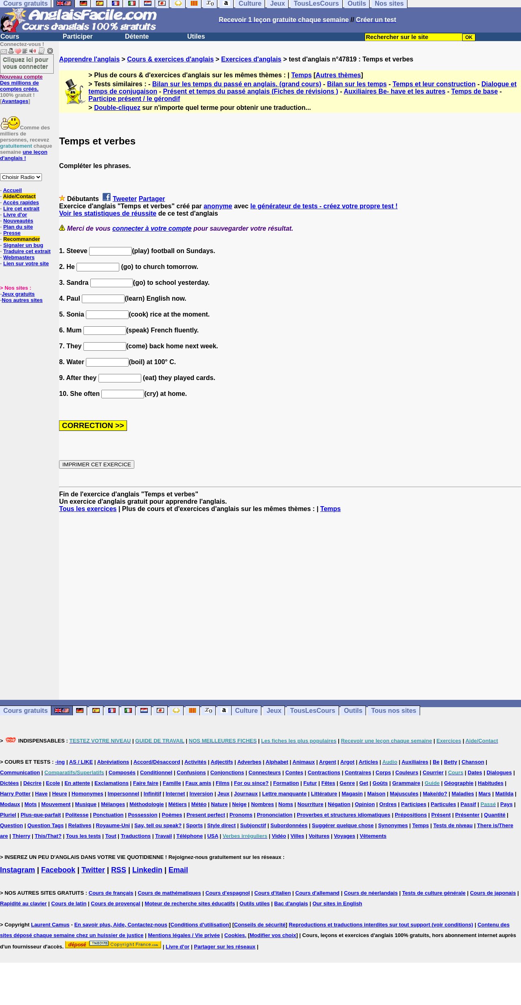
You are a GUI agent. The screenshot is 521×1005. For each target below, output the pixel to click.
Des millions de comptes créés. (21, 83)
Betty (451, 762)
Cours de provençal (115, 903)
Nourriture (311, 804)
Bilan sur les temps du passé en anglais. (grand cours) (236, 84)
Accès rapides (21, 202)
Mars (484, 794)
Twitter (93, 870)
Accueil (12, 190)
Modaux (10, 804)
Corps (383, 772)
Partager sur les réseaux (225, 947)
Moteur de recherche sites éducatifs (190, 903)
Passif (468, 804)
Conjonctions (227, 772)
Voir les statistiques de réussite (107, 213)
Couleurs (406, 772)
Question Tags (45, 825)
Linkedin (147, 870)
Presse (12, 233)
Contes (294, 772)
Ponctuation (108, 815)
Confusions (191, 772)
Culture (246, 710)
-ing (60, 762)
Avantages (15, 101)
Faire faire (145, 783)
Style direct (221, 825)
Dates (475, 772)
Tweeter (125, 198)
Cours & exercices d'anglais (170, 59)
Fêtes (328, 783)
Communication (20, 772)
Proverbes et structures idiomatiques (343, 815)
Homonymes (87, 794)
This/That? (48, 836)
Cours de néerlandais (371, 893)
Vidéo (279, 836)
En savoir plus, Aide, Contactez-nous (120, 925)
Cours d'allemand (318, 893)
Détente (137, 36)
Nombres (262, 804)
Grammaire (406, 783)
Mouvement (55, 804)
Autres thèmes (338, 75)
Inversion (201, 794)
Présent (441, 815)
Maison (376, 794)
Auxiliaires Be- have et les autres (394, 91)
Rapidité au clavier (23, 903)
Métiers (177, 804)
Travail (163, 836)
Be (436, 762)
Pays (506, 804)
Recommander (21, 239)
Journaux (246, 794)
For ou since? (251, 783)
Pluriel (8, 815)
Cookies (234, 935)
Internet (175, 794)
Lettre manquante (284, 794)
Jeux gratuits (18, 294)
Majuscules (404, 794)
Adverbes (249, 762)
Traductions (136, 836)
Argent (327, 762)
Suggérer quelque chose (343, 825)
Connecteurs (265, 772)
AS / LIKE (81, 762)
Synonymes (393, 825)
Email (178, 870)
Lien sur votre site (26, 263)
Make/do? (435, 794)
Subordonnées (288, 825)
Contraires (358, 772)
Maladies (463, 794)
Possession (142, 815)
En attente (77, 783)
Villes (297, 836)
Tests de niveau (453, 825)
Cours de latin (69, 903)
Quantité (495, 815)
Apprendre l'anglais (89, 59)
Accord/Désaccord (157, 762)
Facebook (58, 870)
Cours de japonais (493, 893)
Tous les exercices (87, 508)
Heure (59, 794)
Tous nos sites (393, 710)
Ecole (53, 783)
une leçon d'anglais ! (23, 155)
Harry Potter (15, 794)
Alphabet (277, 762)
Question (11, 825)
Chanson (473, 762)
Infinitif (152, 794)
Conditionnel (156, 772)
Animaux (304, 762)
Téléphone (189, 836)
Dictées (9, 783)
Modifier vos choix (273, 935)
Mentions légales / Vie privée (184, 935)
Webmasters (19, 257)
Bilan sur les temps (357, 84)
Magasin (352, 794)
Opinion (365, 804)
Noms (285, 804)
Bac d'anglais (291, 903)
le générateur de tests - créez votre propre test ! (324, 206)
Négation (339, 804)
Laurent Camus (50, 925)
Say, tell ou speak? (158, 825)
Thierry (21, 836)
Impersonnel (123, 794)
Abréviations (113, 762)
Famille (172, 783)
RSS (118, 870)
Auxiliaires (414, 762)
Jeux (274, 710)
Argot (347, 762)
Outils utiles (254, 903)
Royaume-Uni (113, 825)
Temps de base (474, 91)
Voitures (319, 836)
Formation (286, 783)
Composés (122, 772)
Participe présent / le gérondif (134, 98)
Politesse (76, 815)
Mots (30, 804)
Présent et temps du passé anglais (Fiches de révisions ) (250, 91)
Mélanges (113, 804)
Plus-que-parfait (41, 815)
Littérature (324, 794)
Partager (152, 198)
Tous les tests (83, 836)
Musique (85, 804)
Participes (413, 804)
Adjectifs (222, 762)
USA (212, 836)
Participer (78, 36)
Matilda (504, 794)
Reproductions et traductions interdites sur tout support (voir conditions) (381, 925)
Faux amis (199, 783)
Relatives (79, 825)
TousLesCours (312, 710)
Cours (9, 36)
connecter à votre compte (152, 228)
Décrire (32, 783)
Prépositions (411, 815)
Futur (310, 783)
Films (223, 783)
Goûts (380, 783)
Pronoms (241, 815)
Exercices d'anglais (251, 59)
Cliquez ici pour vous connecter (25, 63)
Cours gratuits (25, 710)
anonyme (218, 206)
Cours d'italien (272, 893)
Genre (347, 783)
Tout (110, 836)
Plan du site (18, 227)
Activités (195, 762)
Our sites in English (337, 903)
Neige (239, 804)
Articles (368, 762)
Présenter (467, 815)
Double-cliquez (117, 107)
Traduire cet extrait (26, 251)
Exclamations (111, 783)
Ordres (388, 804)
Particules (443, 804)
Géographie (458, 783)
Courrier (432, 772)
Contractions (324, 772)
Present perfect (205, 815)
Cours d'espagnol (228, 893)
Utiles (196, 36)
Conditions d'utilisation (200, 925)
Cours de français (111, 893)
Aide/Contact (19, 196)
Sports (194, 825)
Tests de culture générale (434, 893)
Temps (301, 75)
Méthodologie (146, 804)
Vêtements (373, 836)
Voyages (344, 836)
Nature (219, 804)
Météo (199, 804)
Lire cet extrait (21, 208)
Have (41, 794)
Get (363, 783)
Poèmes (172, 815)
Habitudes (490, 783)
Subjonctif (253, 825)
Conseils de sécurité (259, 925)
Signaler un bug (23, 245)
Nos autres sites (22, 300)
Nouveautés (18, 221)
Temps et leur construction (433, 84)
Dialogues (499, 772)
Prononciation (274, 815)
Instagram (17, 870)
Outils (353, 710)
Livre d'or (15, 215)
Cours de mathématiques (169, 893)
